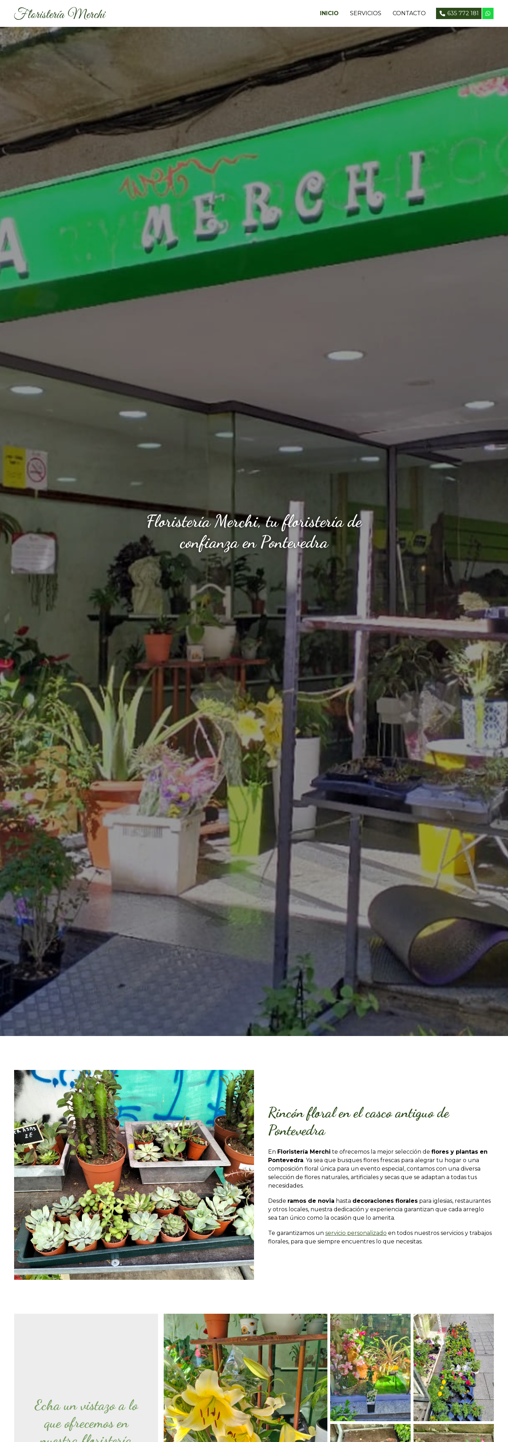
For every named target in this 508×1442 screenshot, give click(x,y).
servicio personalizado (356, 1233)
